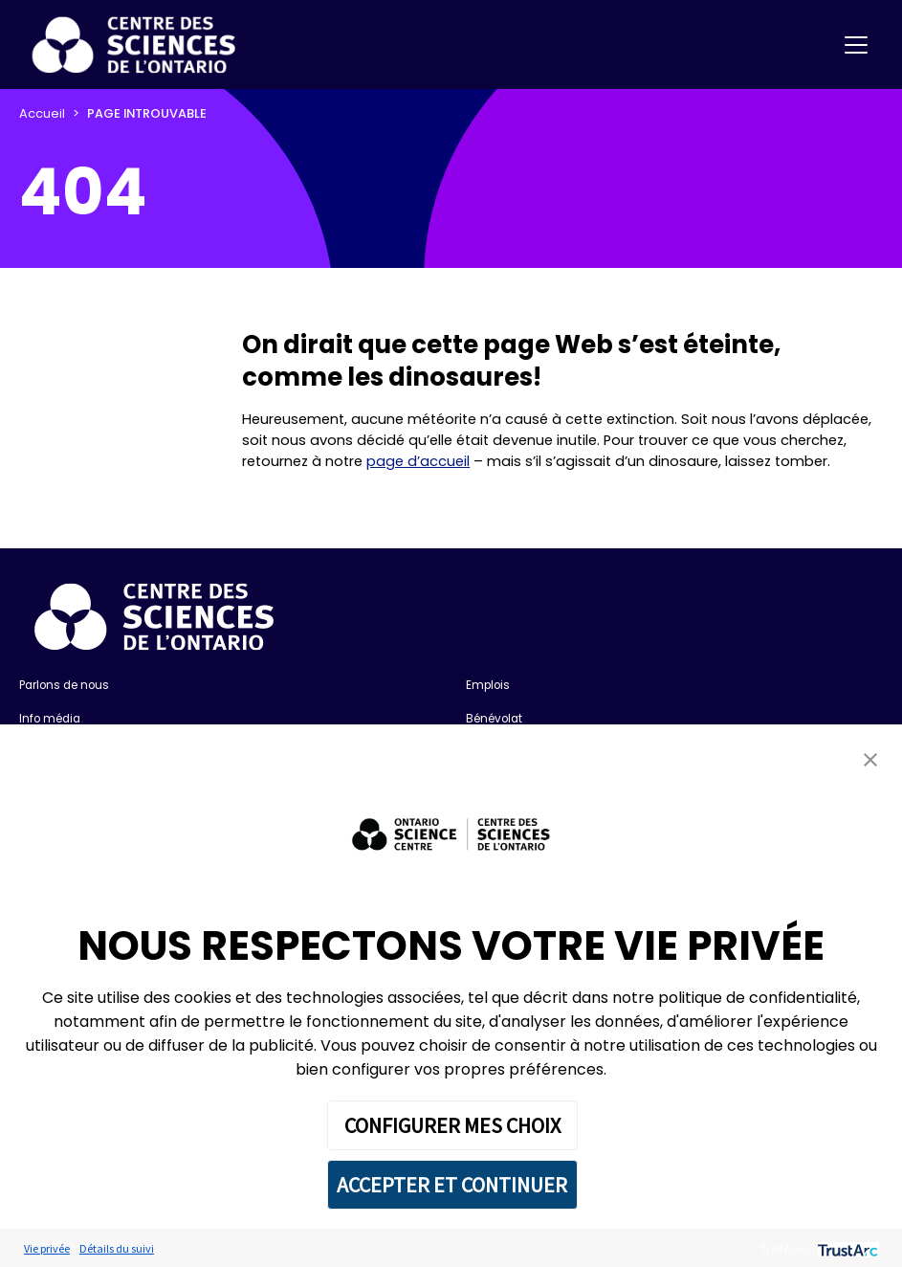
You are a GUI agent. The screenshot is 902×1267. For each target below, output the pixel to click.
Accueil (42, 113)
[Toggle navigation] (856, 45)
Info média (49, 718)
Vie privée (47, 1248)
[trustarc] (846, 1248)
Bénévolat (494, 718)
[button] (870, 759)
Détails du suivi (116, 1248)
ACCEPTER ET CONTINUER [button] (452, 1184)
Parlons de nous (64, 685)
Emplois (488, 685)
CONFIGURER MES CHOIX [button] (452, 1125)
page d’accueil (418, 461)
